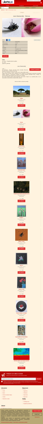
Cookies (3, 397)
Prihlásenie (27, 7)
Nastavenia (37, 417)
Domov (2, 10)
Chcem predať (35, 5)
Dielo (7, 10)
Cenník (3, 391)
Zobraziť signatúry (35, 69)
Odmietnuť (37, 414)
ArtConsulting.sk (37, 0)
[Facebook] (7, 40)
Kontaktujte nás (26, 401)
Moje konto (25, 395)
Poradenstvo (21, 5)
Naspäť (22, 12)
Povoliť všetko (37, 411)
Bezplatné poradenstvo (27, 403)
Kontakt (7, 5)
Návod (3, 393)
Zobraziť (21, 105)
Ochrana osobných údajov (7, 395)
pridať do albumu (37, 40)
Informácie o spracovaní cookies (20, 422)
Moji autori (25, 397)
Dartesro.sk (32, 0)
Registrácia (33, 7)
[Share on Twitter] (9, 40)
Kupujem (5, 56)
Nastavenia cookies (6, 399)
